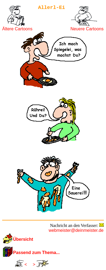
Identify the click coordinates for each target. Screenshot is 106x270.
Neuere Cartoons (87, 29)
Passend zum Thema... (36, 252)
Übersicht (23, 239)
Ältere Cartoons (17, 29)
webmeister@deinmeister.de (76, 230)
